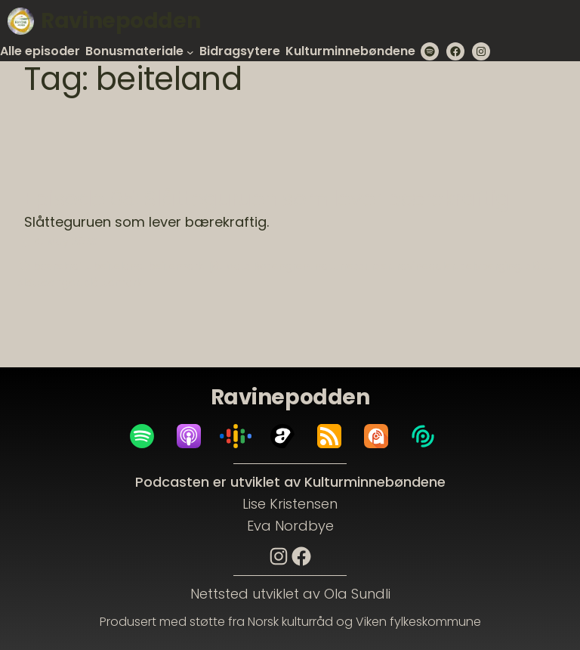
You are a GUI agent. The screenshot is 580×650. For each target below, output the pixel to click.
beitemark (176, 266)
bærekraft (61, 266)
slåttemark (113, 282)
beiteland (118, 266)
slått (538, 266)
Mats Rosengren (267, 266)
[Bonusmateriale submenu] (190, 51)
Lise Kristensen (290, 503)
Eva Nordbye (290, 525)
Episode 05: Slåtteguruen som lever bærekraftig (267, 199)
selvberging (491, 266)
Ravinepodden (120, 21)
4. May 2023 (65, 241)
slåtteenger (48, 282)
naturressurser (353, 266)
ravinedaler (425, 266)
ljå (214, 266)
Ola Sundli (357, 593)
